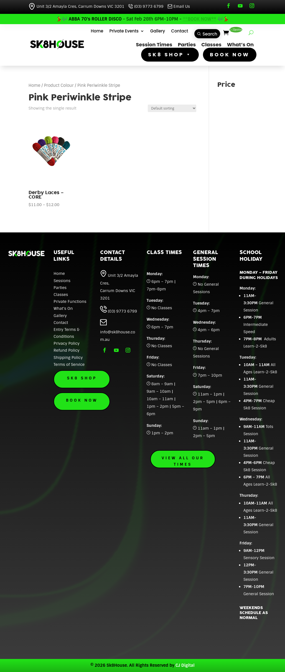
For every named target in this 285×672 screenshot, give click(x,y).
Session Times (154, 44)
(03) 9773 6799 (145, 6)
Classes (211, 44)
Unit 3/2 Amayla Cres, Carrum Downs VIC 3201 (76, 6)
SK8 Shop (86, 378)
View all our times (183, 461)
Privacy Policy (66, 343)
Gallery (157, 31)
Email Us (179, 6)
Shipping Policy (68, 357)
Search (210, 34)
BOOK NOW (230, 54)
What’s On (240, 44)
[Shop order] (172, 108)
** (199, 19)
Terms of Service (69, 364)
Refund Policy (66, 350)
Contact (179, 31)
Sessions (62, 280)
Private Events (124, 31)
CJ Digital (185, 665)
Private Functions (70, 301)
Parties (187, 44)
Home (97, 31)
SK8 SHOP (170, 54)
